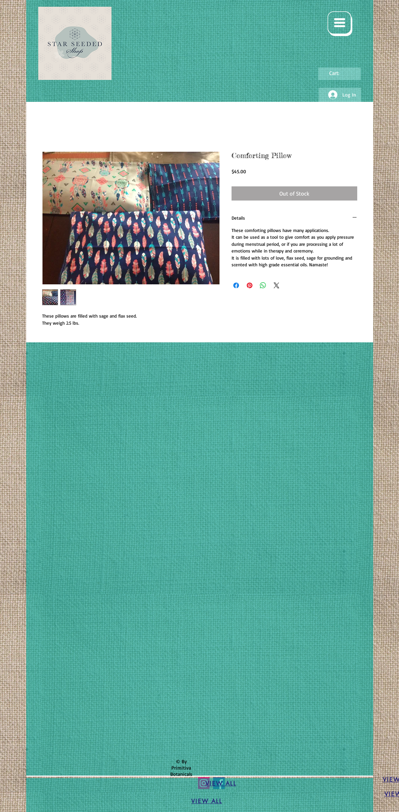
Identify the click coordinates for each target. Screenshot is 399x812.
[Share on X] (276, 285)
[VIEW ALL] (221, 784)
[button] (339, 23)
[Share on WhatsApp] (263, 285)
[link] (339, 73)
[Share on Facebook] (236, 285)
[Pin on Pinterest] (249, 285)
